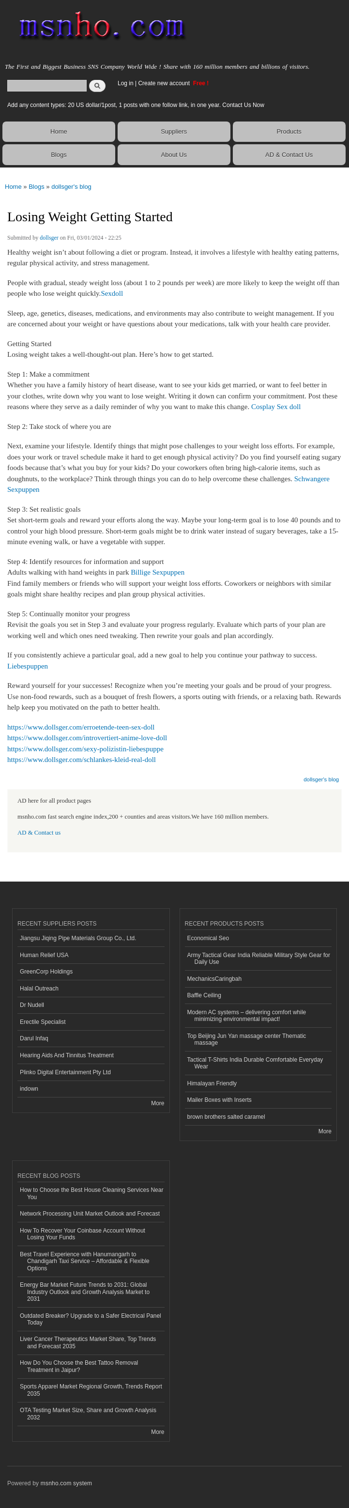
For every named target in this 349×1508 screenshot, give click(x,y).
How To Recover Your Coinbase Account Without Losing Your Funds (82, 1234)
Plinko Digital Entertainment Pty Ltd (65, 1072)
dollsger (49, 237)
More (157, 1103)
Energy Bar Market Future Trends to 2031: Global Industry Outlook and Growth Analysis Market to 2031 (85, 1291)
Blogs (59, 154)
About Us (174, 154)
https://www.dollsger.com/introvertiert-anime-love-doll (87, 738)
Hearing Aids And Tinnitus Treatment (67, 1055)
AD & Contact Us (289, 154)
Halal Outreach (39, 988)
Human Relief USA (44, 955)
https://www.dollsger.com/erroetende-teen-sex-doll (80, 727)
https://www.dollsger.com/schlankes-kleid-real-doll (81, 759)
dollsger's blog (71, 186)
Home (58, 131)
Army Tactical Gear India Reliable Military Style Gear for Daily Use (259, 958)
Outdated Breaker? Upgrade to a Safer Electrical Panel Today (90, 1319)
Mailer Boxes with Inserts (219, 1100)
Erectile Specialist (43, 1022)
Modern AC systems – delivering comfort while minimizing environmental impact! (246, 1015)
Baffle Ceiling (204, 995)
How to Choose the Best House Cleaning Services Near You (91, 1193)
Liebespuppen (27, 666)
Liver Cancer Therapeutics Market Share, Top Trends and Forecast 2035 (88, 1342)
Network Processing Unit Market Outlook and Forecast (90, 1213)
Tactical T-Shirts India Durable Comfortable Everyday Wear (255, 1063)
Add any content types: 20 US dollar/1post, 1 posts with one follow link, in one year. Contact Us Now (135, 105)
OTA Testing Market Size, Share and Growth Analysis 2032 (88, 1413)
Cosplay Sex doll (276, 407)
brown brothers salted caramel (226, 1116)
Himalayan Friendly (212, 1083)
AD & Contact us (39, 832)
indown (29, 1088)
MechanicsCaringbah (214, 978)
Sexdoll (112, 293)
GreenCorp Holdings (46, 971)
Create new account (164, 83)
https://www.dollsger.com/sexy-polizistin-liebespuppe (85, 749)
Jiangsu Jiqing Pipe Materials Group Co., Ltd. (78, 938)
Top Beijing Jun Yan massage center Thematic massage (246, 1039)
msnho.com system (66, 1483)
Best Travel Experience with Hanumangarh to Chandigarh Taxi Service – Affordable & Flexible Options (85, 1261)
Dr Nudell (32, 1005)
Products (288, 131)
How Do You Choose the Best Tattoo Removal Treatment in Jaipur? (79, 1366)
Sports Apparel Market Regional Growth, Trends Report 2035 (91, 1390)
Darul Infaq (34, 1038)
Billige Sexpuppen (157, 572)
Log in (126, 83)
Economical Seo (208, 938)
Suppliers (174, 131)
